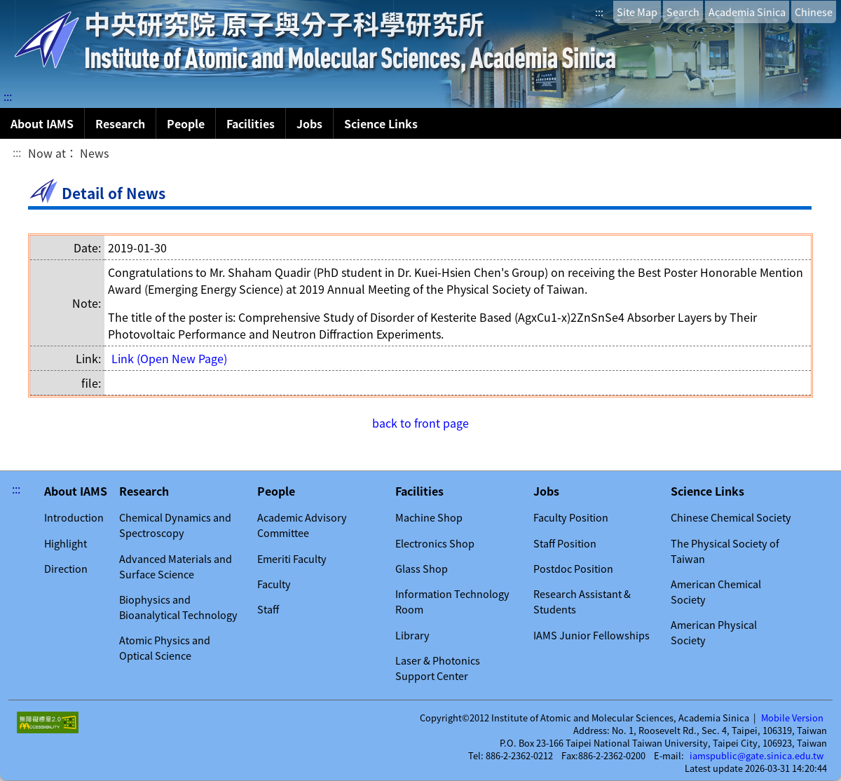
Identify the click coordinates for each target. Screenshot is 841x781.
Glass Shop (421, 568)
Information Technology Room (452, 601)
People (186, 123)
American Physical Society (714, 632)
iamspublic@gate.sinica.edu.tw (756, 755)
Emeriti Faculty (292, 558)
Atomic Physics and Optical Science (164, 647)
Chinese (814, 12)
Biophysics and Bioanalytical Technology (178, 607)
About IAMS (42, 123)
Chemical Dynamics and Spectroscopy (175, 525)
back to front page (420, 422)
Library (412, 635)
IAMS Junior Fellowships (591, 635)
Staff (268, 609)
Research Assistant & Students (582, 601)
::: (599, 12)
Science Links (381, 123)
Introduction (74, 517)
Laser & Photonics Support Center (437, 668)
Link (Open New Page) (169, 358)
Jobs (309, 123)
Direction (66, 568)
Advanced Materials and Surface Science (175, 566)
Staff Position (564, 543)
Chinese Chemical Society (731, 517)
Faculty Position (570, 517)
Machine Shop (429, 517)
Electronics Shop (434, 543)
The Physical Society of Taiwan (725, 551)
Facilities (250, 123)
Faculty (274, 584)
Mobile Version (792, 718)
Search (682, 12)
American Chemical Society (716, 591)
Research (120, 123)
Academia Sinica (747, 12)
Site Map (637, 12)
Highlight (65, 543)
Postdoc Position (573, 568)
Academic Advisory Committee (302, 525)
